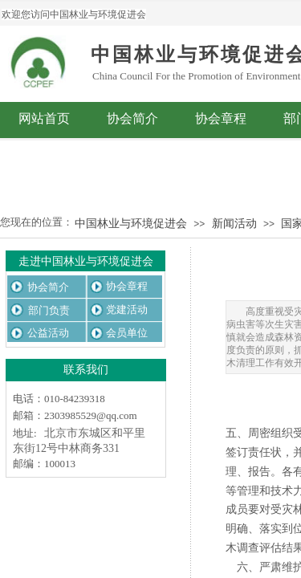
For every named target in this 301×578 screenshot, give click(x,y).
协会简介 (132, 118)
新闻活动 (234, 224)
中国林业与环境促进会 (131, 224)
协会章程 (220, 118)
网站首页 (44, 118)
